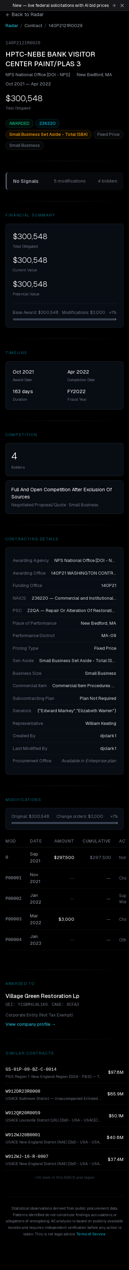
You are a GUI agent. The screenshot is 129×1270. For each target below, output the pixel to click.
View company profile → (31, 1024)
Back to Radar (25, 14)
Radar (12, 25)
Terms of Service (91, 1234)
